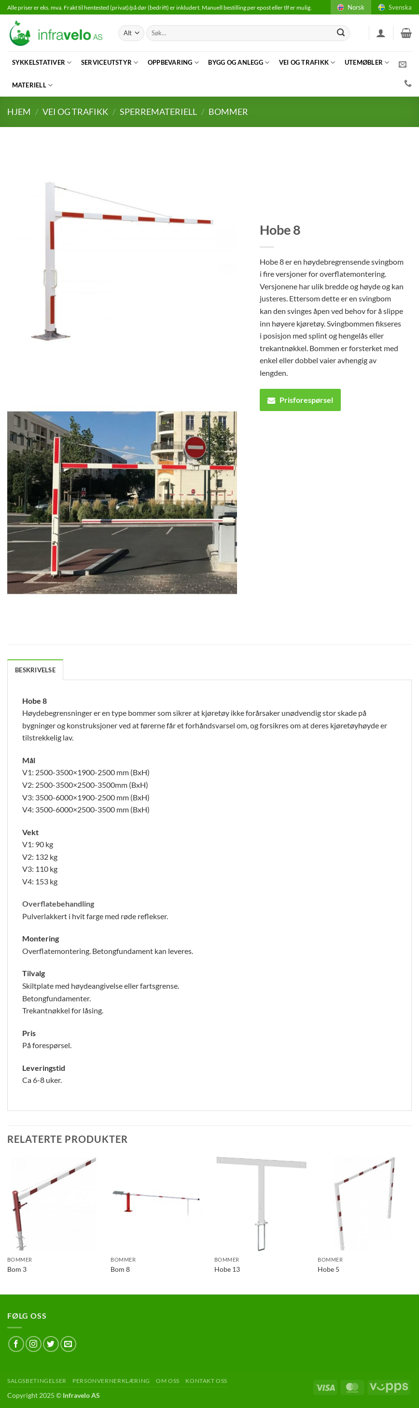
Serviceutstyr (110, 62)
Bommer (228, 111)
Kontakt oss (206, 1380)
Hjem (19, 111)
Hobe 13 (227, 1269)
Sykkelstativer (42, 62)
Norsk (349, 7)
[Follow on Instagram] (34, 1344)
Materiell (32, 85)
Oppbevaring (173, 62)
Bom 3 (17, 1269)
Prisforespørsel (300, 399)
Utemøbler (367, 62)
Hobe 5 (328, 1269)
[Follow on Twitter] (51, 1344)
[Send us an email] (68, 1344)
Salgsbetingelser (37, 1380)
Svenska (394, 7)
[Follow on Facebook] (16, 1344)
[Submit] (341, 33)
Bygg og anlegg (238, 62)
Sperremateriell (158, 111)
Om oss (168, 1380)
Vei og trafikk (307, 62)
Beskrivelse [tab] (35, 670)
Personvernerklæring (111, 1380)
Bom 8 (120, 1269)
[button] (381, 32)
